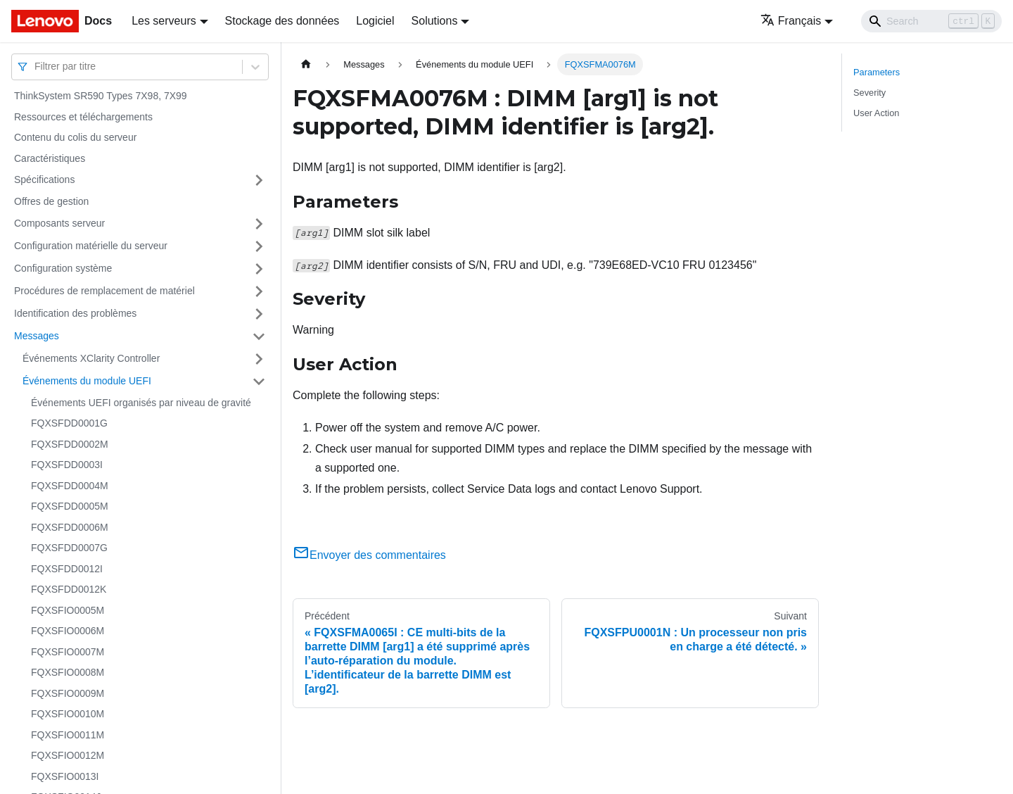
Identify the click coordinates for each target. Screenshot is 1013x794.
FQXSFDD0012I (67, 568)
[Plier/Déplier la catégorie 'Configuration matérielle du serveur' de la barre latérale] (258, 246)
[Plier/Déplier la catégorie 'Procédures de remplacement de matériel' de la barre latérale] (258, 291)
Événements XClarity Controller (91, 358)
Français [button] (790, 21)
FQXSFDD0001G (69, 423)
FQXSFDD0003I (67, 464)
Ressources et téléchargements (83, 116)
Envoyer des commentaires (369, 555)
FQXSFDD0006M (69, 527)
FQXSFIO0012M (67, 755)
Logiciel (375, 21)
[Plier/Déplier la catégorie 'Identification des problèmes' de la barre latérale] (258, 314)
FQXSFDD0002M (69, 444)
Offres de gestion (51, 201)
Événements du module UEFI (87, 380)
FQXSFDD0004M (69, 485)
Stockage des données (282, 21)
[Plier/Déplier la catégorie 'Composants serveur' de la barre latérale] (258, 224)
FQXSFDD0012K (68, 589)
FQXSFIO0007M (67, 651)
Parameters (876, 72)
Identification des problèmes (75, 313)
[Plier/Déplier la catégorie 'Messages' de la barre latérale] (258, 336)
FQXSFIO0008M (67, 672)
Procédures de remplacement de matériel (104, 290)
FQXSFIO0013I (64, 776)
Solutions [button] (435, 21)
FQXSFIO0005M (67, 610)
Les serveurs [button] (164, 21)
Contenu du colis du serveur (75, 137)
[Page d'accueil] (306, 64)
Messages (36, 335)
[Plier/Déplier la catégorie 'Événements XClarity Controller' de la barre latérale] (258, 359)
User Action (876, 113)
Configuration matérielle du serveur (90, 245)
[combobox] (35, 66)
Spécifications (44, 179)
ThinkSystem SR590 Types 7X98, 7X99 (100, 95)
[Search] (931, 21)
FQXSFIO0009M (67, 693)
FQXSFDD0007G (69, 547)
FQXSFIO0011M (67, 735)
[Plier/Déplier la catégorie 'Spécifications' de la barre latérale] (258, 180)
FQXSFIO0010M (67, 713)
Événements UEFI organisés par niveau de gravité (141, 402)
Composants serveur (59, 223)
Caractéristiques (49, 158)
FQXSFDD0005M (69, 506)
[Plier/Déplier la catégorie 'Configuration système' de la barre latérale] (258, 269)
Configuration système (63, 268)
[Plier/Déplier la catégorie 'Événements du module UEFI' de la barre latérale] (258, 381)
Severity (869, 92)
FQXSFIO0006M (67, 630)
